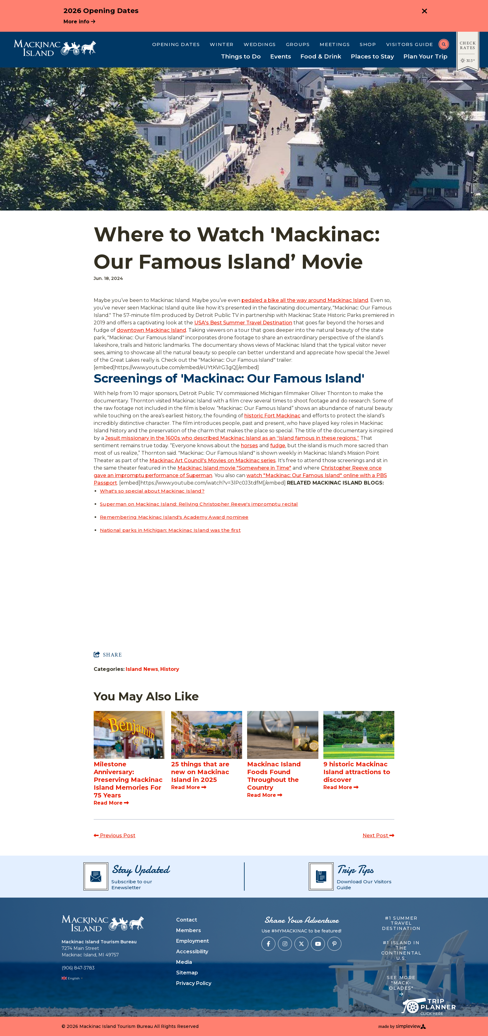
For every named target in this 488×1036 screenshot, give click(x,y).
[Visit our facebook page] (268, 944)
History (169, 669)
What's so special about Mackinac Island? (152, 491)
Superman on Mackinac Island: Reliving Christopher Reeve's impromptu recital (199, 504)
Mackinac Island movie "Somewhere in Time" (234, 468)
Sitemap (187, 973)
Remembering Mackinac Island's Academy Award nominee (174, 517)
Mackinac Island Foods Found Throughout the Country (274, 775)
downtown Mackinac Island (151, 330)
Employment (192, 941)
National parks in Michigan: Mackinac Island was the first (170, 530)
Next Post (378, 836)
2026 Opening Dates (100, 11)
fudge (277, 445)
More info (79, 22)
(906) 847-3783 (78, 968)
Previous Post (114, 836)
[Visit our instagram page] (285, 944)
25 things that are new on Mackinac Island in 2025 (200, 771)
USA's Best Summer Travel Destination (243, 323)
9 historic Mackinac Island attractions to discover (356, 771)
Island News (142, 669)
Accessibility (192, 952)
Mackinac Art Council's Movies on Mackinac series (212, 460)
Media (184, 962)
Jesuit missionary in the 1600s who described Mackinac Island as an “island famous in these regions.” (232, 438)
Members (188, 930)
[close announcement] (424, 12)
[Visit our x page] (301, 944)
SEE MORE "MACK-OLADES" (401, 985)
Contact (186, 920)
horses (249, 445)
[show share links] (108, 655)
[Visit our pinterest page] (334, 944)
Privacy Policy (193, 983)
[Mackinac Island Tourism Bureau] (55, 48)
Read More (111, 803)
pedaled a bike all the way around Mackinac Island (305, 300)
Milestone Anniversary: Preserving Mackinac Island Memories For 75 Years (128, 779)
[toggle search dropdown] (443, 44)
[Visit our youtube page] (318, 944)
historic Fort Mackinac (272, 416)
